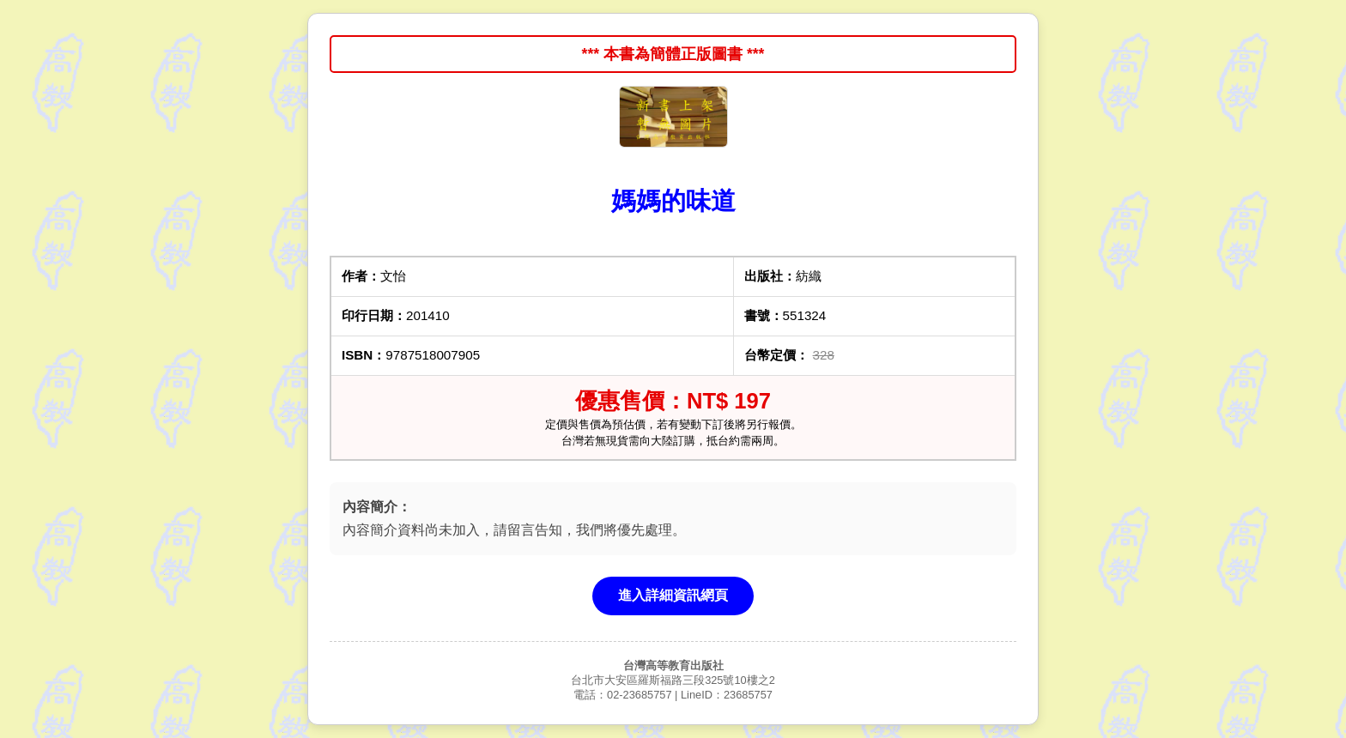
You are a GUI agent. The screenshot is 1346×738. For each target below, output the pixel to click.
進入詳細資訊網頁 (673, 595)
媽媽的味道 (673, 201)
